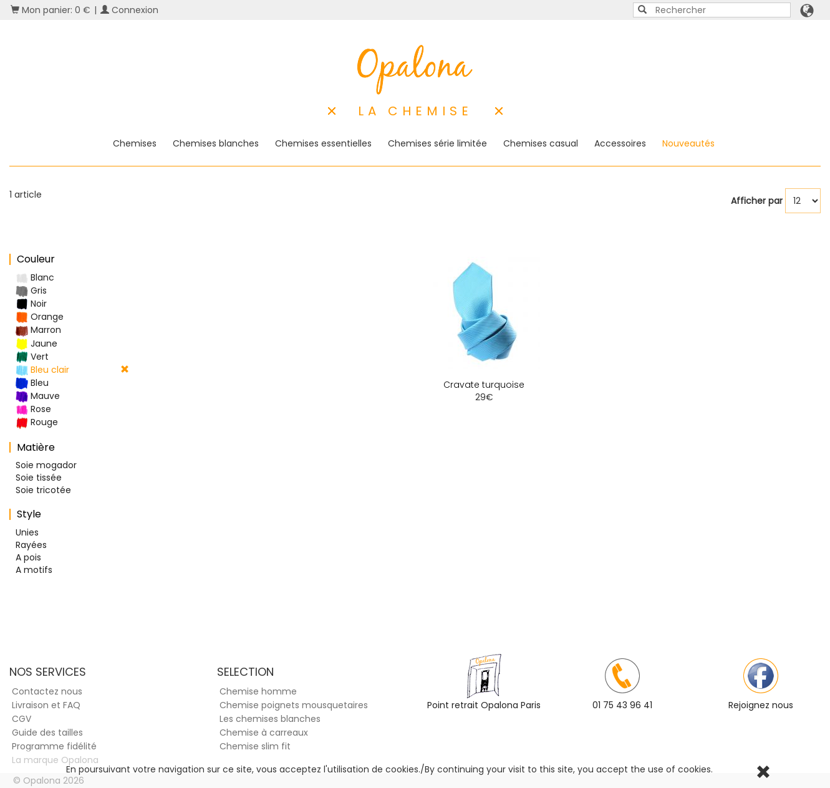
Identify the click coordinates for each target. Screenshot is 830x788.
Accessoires (620, 143)
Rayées (31, 545)
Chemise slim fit (255, 746)
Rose (33, 409)
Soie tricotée (43, 490)
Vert (32, 356)
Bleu (32, 383)
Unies (27, 532)
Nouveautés (688, 143)
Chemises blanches (216, 143)
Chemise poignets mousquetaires (294, 705)
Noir (31, 303)
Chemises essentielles (323, 143)
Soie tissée (39, 477)
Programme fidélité (54, 746)
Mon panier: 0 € (50, 10)
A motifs (34, 570)
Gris (31, 290)
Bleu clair (72, 370)
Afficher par (757, 201)
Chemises (135, 143)
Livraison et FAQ (46, 705)
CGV (21, 719)
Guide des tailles (47, 732)
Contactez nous (47, 691)
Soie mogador (46, 465)
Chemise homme (258, 691)
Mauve (38, 396)
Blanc (35, 277)
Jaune (36, 343)
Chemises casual (540, 143)
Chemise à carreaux (264, 732)
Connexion (129, 10)
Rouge (37, 422)
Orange (40, 317)
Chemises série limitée (437, 143)
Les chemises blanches (270, 719)
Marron (38, 330)
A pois (28, 557)
